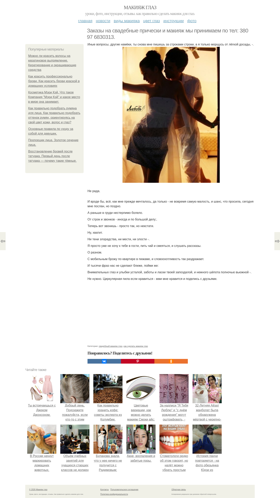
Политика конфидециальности (114, 494)
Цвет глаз (151, 21)
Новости (103, 21)
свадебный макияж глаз (110, 346)
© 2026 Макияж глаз (38, 489)
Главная (85, 21)
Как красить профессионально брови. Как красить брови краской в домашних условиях (54, 81)
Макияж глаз (140, 7)
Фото (191, 21)
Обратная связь (179, 489)
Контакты (104, 489)
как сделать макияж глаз (135, 346)
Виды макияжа (127, 21)
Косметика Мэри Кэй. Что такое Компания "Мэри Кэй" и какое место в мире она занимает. (54, 97)
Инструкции (173, 21)
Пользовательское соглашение (124, 489)
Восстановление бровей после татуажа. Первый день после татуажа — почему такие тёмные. (52, 156)
